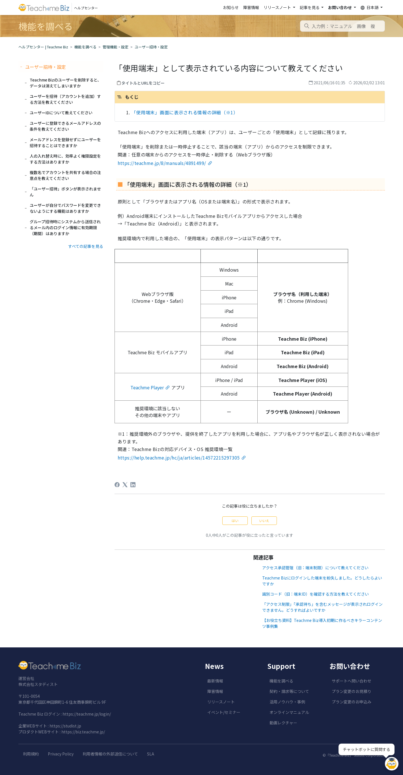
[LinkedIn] (132, 484)
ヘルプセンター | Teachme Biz (43, 47)
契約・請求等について (289, 691)
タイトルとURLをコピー (143, 83)
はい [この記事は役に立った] (235, 520)
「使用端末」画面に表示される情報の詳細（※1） (185, 112)
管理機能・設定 (115, 47)
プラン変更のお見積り (351, 691)
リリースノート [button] (278, 7)
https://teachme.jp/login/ (87, 714)
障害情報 (251, 7)
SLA (150, 754)
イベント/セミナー (223, 712)
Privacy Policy (61, 754)
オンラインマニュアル (289, 712)
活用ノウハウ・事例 (287, 702)
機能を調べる (85, 47)
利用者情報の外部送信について (110, 754)
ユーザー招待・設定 (151, 47)
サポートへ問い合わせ (351, 681)
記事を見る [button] (310, 7)
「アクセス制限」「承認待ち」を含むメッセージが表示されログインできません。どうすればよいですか (322, 607)
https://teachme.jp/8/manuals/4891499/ (162, 163)
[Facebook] (117, 484)
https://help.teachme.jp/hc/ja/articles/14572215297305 (179, 457)
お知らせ (231, 7)
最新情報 (215, 681)
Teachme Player (147, 387)
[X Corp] (125, 484)
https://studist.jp (65, 726)
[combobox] (342, 26)
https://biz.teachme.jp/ (83, 732)
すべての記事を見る (85, 246)
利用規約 (31, 754)
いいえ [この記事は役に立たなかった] (264, 520)
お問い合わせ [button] (340, 7)
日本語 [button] (370, 7)
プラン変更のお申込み (351, 702)
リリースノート (221, 702)
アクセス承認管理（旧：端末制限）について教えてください (315, 567)
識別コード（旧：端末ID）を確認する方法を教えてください (315, 594)
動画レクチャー (283, 722)
